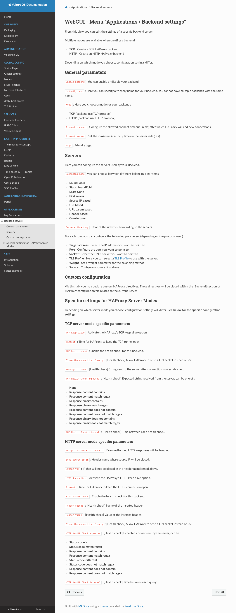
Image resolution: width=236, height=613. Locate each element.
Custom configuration (18, 237)
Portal (7, 201)
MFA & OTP (11, 166)
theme (104, 606)
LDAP (7, 150)
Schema (8, 265)
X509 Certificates (14, 101)
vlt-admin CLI (11, 54)
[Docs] (66, 7)
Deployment (11, 35)
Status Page (11, 68)
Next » (40, 609)
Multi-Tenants (12, 84)
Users (7, 95)
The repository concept (17, 144)
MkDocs (83, 606)
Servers (10, 232)
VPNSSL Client (12, 131)
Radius (8, 160)
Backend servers (11, 221)
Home (7, 16)
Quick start (10, 41)
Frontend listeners (14, 120)
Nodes (8, 79)
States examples (13, 270)
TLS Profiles (11, 106)
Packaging (9, 30)
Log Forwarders (13, 215)
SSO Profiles (11, 188)
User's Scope (11, 182)
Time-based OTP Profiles (18, 172)
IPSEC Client (11, 125)
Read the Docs (134, 606)
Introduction (11, 260)
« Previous (15, 609)
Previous (74, 592)
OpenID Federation (15, 177)
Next (219, 592)
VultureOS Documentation (29, 4)
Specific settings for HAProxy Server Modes (25, 244)
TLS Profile (121, 258)
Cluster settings (13, 73)
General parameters (17, 226)
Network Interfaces (15, 90)
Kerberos (9, 155)
